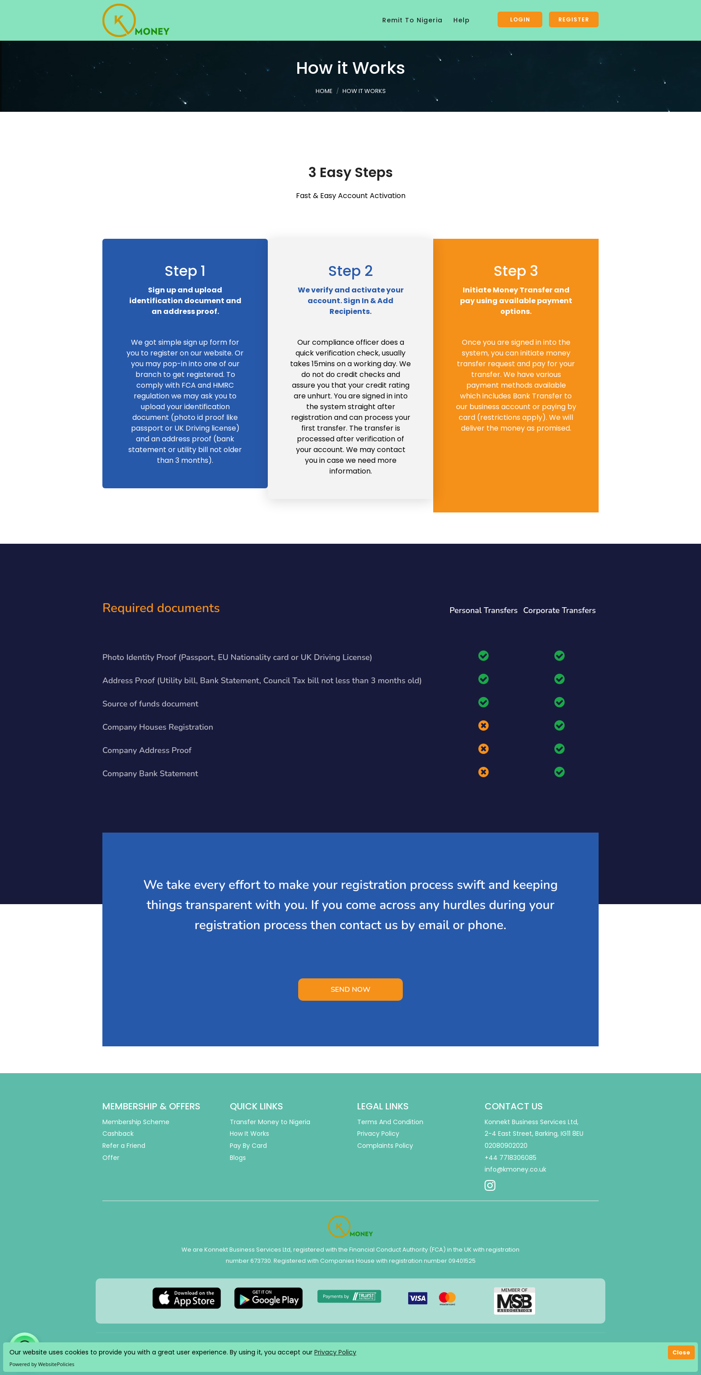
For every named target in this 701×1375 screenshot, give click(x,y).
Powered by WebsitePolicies (41, 1364)
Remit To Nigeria (412, 20)
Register (573, 19)
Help (461, 20)
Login (520, 19)
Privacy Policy (335, 1352)
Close (681, 1352)
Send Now (350, 989)
